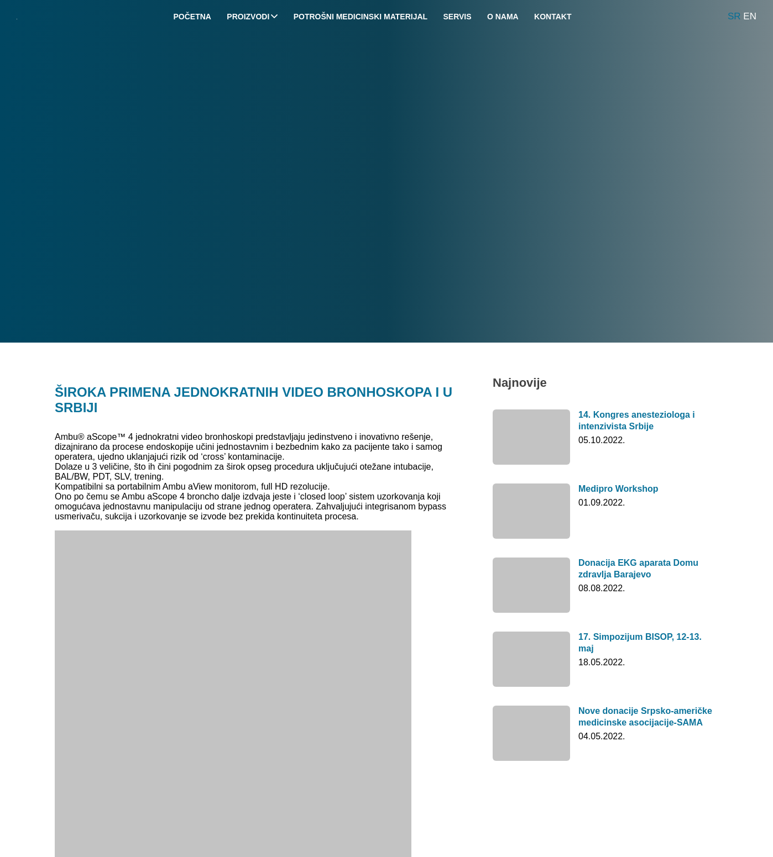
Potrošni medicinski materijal (360, 16)
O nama (503, 16)
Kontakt (552, 16)
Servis (457, 16)
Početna (192, 16)
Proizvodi (252, 16)
